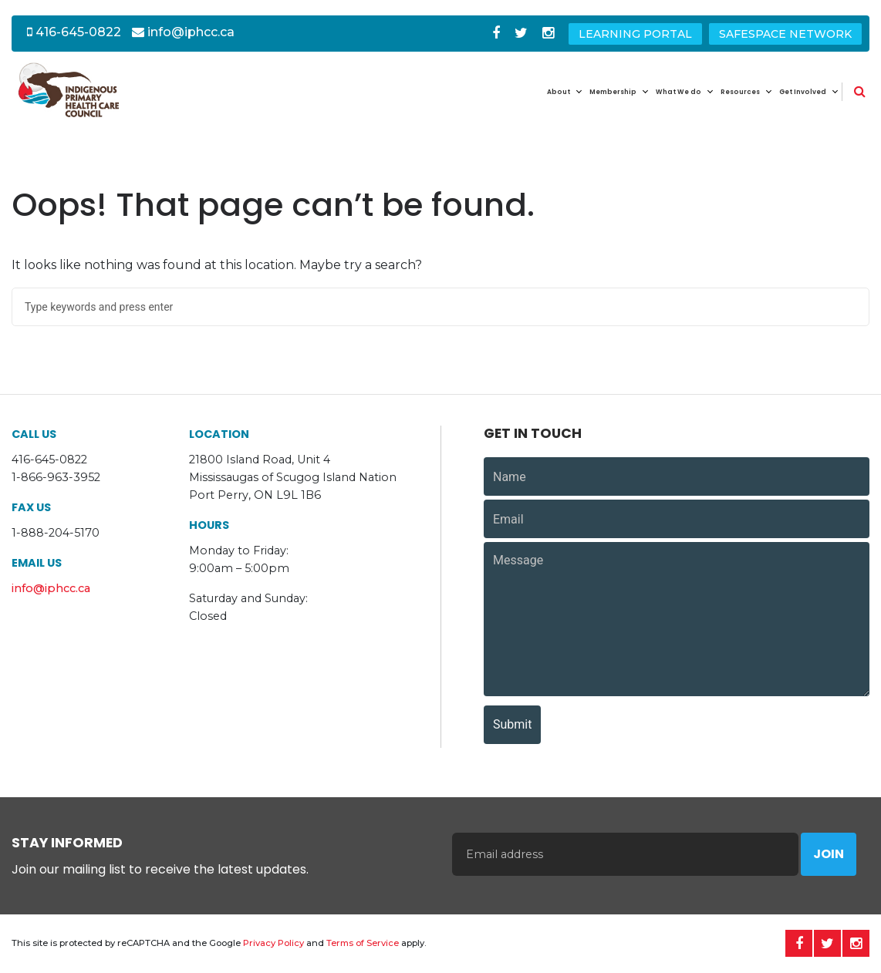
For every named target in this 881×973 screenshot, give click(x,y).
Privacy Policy (273, 943)
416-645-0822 (74, 32)
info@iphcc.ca (183, 32)
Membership (612, 91)
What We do (678, 91)
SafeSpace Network (785, 34)
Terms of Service (362, 943)
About (558, 91)
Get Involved (802, 91)
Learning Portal (635, 34)
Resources (740, 91)
